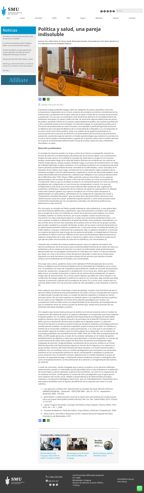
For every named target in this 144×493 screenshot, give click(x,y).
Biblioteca (99, 18)
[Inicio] (12, 11)
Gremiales (38, 18)
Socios (22, 18)
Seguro (83, 18)
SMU (8, 18)
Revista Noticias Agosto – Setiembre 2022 (103, 454)
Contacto (132, 18)
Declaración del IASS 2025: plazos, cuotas (18, 59)
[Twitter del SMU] (107, 12)
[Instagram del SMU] (111, 12)
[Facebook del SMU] (104, 12)
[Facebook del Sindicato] (50, 485)
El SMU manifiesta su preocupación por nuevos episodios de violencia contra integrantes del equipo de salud (17, 52)
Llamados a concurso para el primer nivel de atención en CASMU (18, 37)
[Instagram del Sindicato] (57, 485)
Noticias (116, 18)
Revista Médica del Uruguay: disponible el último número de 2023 (50, 455)
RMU (68, 18)
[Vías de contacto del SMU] (101, 12)
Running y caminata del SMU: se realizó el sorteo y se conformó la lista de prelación (18, 65)
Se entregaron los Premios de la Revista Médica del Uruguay (78, 455)
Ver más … (6, 70)
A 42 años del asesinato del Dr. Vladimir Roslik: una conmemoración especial (17, 44)
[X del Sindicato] (53, 485)
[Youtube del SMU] (114, 12)
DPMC (54, 18)
